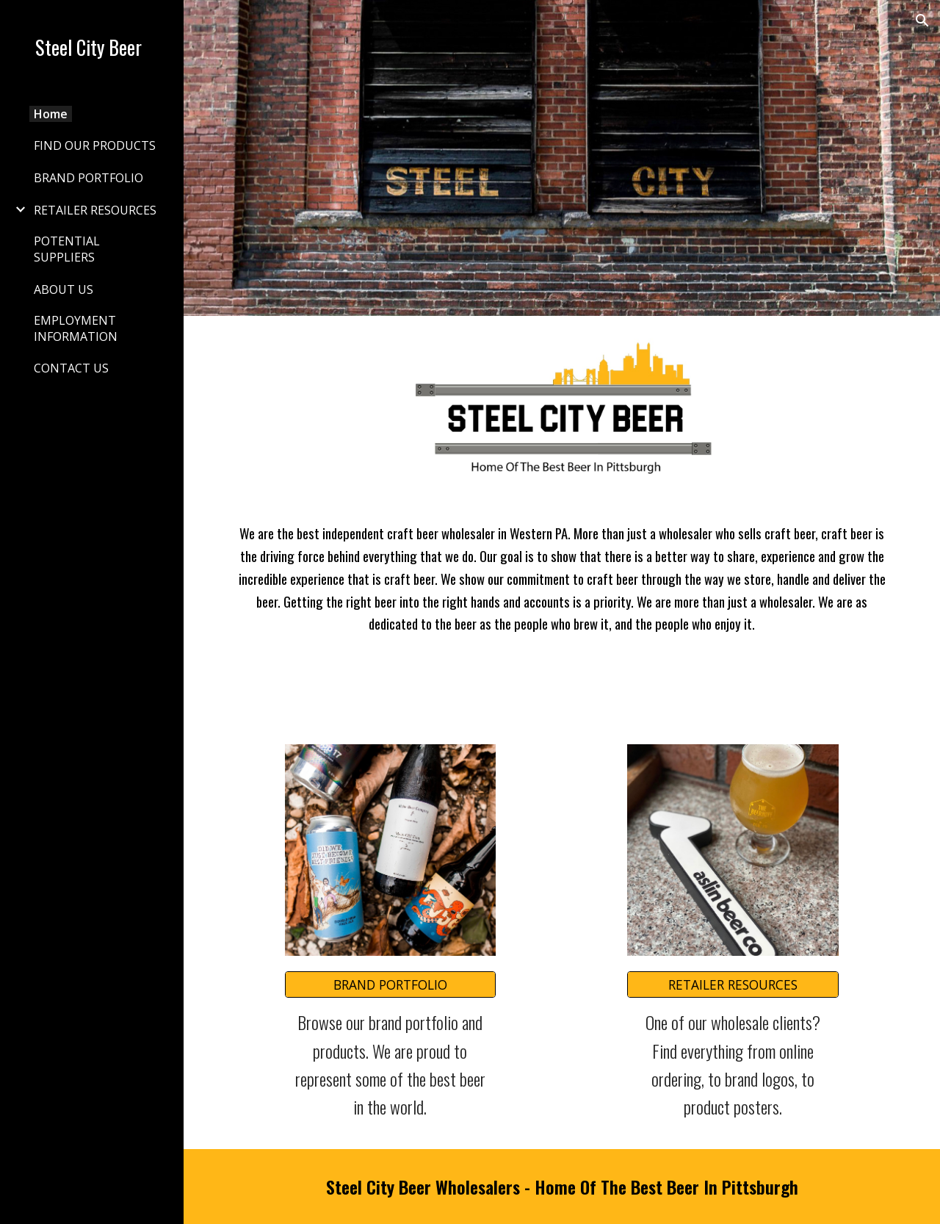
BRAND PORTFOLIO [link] (88, 178)
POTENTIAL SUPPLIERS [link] (67, 249)
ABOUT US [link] (63, 289)
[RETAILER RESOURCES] (733, 985)
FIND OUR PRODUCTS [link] (95, 145)
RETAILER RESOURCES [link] (95, 210)
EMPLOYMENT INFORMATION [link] (76, 328)
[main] (562, 578)
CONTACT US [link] (71, 368)
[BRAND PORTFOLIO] (391, 985)
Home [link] (51, 114)
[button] (922, 20)
